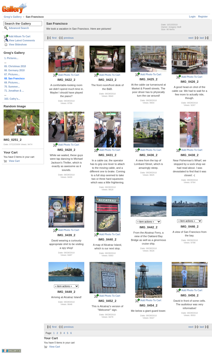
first (54, 38)
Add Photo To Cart (68, 75)
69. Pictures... (12, 82)
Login (192, 16)
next (190, 38)
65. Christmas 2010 (15, 66)
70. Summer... (12, 86)
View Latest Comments (22, 40)
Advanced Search (19, 28)
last (202, 38)
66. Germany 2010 (14, 70)
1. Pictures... (11, 58)
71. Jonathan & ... (14, 90)
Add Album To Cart (19, 36)
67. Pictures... (12, 74)
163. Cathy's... (12, 99)
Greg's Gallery (13, 16)
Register (203, 16)
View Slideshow (18, 44)
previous (69, 38)
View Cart (14, 161)
